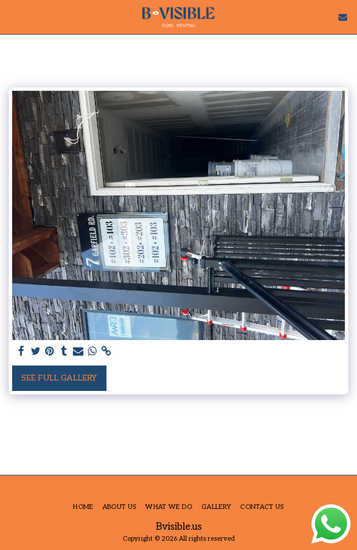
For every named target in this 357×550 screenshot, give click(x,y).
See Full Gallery (59, 378)
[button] (13, 17)
